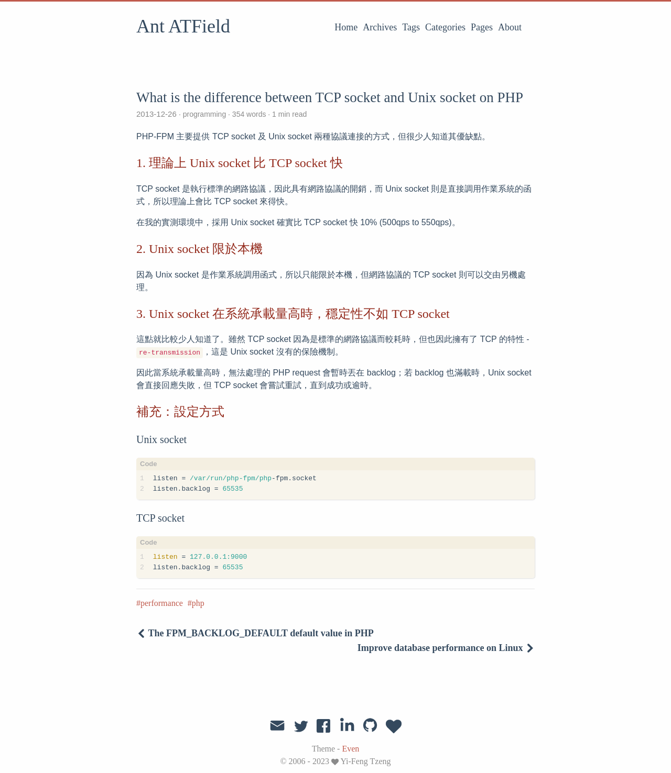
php (198, 603)
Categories (445, 27)
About (510, 27)
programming (204, 114)
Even (350, 748)
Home (346, 27)
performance (161, 603)
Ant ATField (183, 26)
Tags (411, 27)
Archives (380, 27)
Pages (482, 27)
